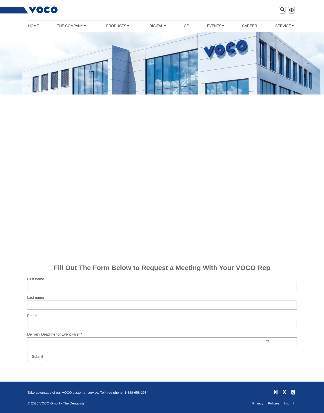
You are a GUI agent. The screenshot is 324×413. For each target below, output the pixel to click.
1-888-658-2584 (136, 392)
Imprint (289, 403)
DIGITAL (157, 26)
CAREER (249, 26)
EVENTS (215, 26)
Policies (274, 403)
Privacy (257, 403)
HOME (33, 26)
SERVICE (284, 26)
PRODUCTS (117, 26)
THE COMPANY (71, 26)
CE (186, 26)
